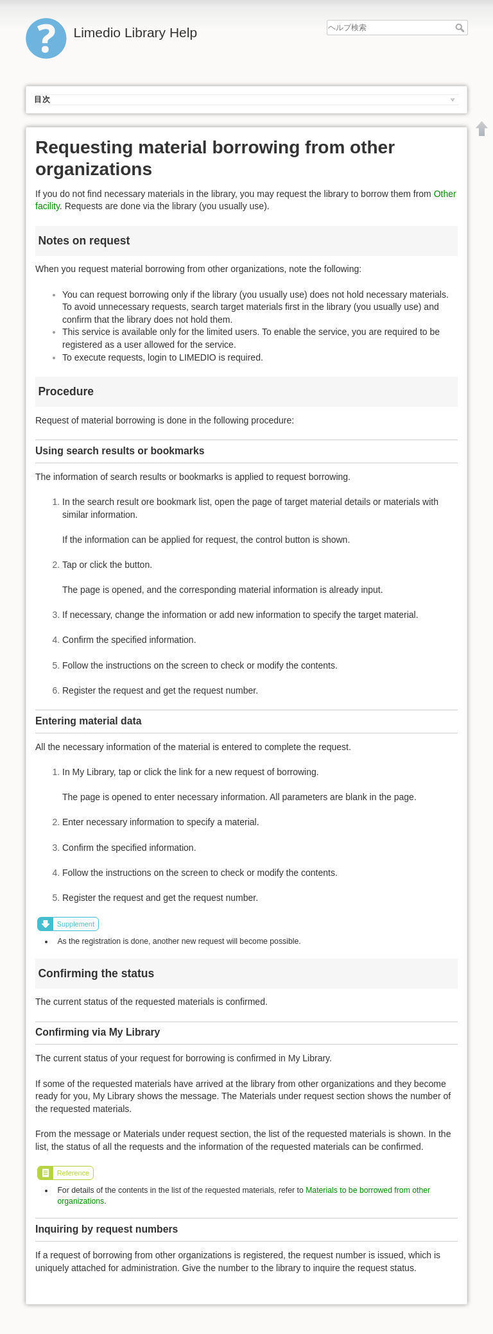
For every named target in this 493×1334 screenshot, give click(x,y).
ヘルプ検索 (461, 27)
